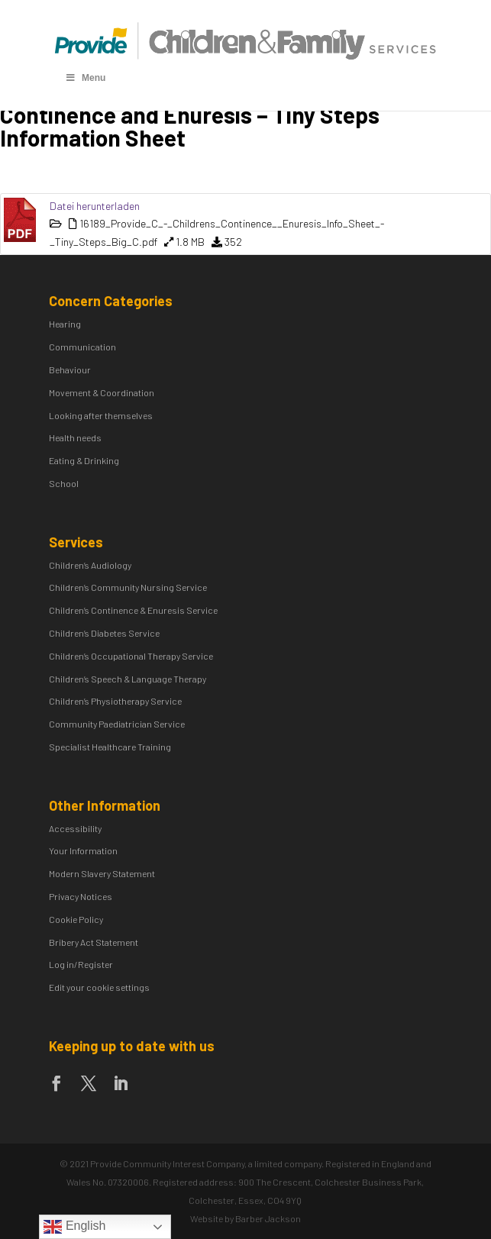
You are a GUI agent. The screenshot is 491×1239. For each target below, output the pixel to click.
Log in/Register (81, 964)
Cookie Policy (76, 919)
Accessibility (75, 828)
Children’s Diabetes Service (104, 633)
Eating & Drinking (84, 460)
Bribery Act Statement (93, 942)
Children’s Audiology (90, 565)
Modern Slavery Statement (102, 873)
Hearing (65, 323)
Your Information (83, 850)
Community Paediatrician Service (117, 723)
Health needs (75, 437)
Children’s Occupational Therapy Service (131, 655)
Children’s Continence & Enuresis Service (133, 610)
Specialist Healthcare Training (110, 746)
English (74, 1227)
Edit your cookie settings (99, 987)
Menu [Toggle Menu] (84, 78)
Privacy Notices (80, 896)
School (64, 483)
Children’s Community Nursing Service (128, 587)
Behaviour (70, 369)
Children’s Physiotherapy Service (115, 700)
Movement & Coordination (101, 392)
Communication (82, 346)
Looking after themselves (101, 415)
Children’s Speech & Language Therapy (127, 678)
